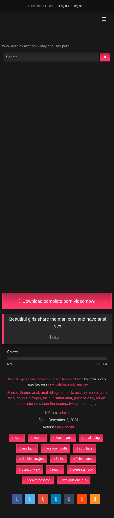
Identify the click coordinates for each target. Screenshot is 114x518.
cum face (84, 448)
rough (100, 398)
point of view (84, 398)
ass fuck (66, 393)
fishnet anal (62, 398)
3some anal (29, 393)
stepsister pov (29, 404)
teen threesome (54, 404)
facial (47, 398)
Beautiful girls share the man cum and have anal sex (45, 379)
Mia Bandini (64, 427)
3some (12, 393)
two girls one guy (82, 404)
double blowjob (29, 398)
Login (63, 6)
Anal (16, 438)
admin (64, 413)
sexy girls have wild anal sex (68, 384)
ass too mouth (86, 393)
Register (79, 6)
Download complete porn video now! (57, 301)
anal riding (49, 393)
